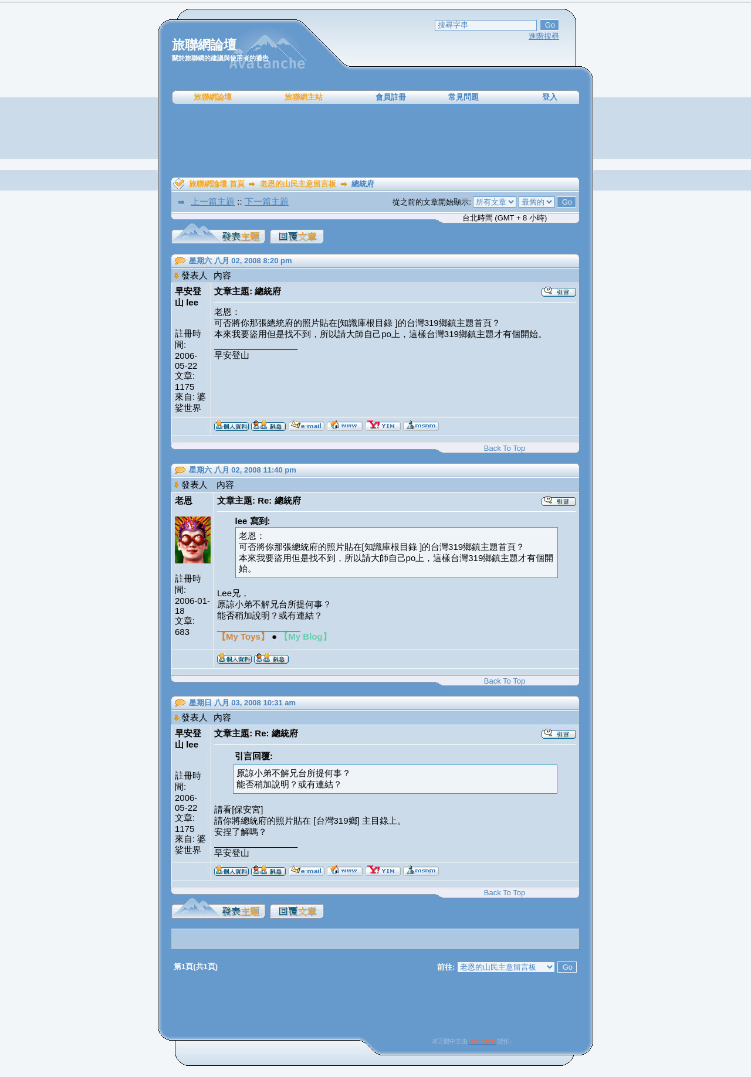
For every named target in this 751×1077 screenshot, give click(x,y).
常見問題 (463, 97)
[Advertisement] (375, 140)
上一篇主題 (213, 201)
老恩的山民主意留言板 (298, 183)
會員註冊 (391, 97)
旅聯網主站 (304, 97)
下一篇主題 (267, 201)
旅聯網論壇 (213, 97)
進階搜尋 (544, 36)
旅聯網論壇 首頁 (217, 183)
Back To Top (504, 448)
